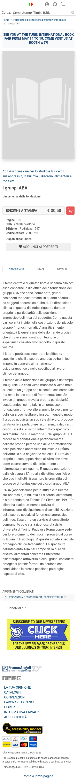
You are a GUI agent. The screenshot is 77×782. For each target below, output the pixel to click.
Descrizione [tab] (16, 269)
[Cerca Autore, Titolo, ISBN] (41, 13)
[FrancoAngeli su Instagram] (14, 679)
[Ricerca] (73, 13)
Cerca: (6, 13)
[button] (30, 4)
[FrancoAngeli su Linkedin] (9, 679)
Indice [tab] (41, 269)
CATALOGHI (13, 692)
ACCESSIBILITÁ (15, 717)
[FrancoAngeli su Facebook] (4, 679)
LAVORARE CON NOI (19, 702)
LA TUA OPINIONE (17, 687)
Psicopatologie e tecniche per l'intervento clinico (39, 19)
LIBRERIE (10, 707)
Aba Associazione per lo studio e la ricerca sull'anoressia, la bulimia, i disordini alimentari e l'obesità (36, 176)
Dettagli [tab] (62, 269)
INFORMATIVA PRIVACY (21, 712)
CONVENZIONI (14, 697)
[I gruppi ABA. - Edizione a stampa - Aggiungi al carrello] (70, 210)
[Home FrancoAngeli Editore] (13, 5)
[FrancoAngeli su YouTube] (19, 679)
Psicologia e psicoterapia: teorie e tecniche (37, 597)
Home (5, 19)
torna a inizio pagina (38, 776)
